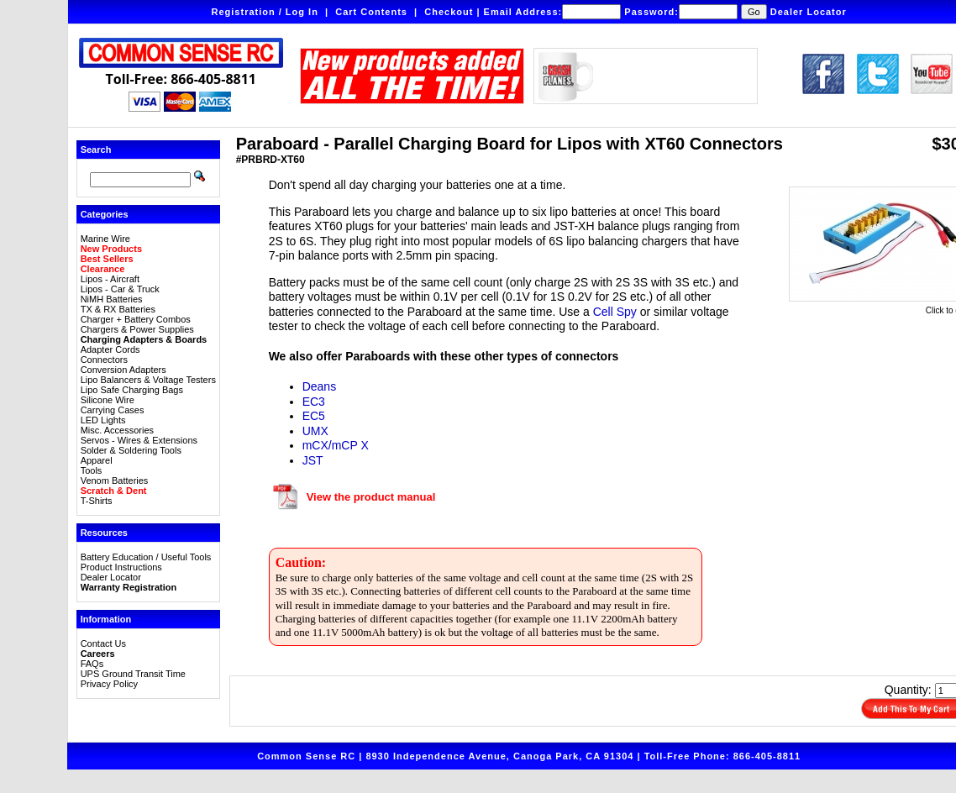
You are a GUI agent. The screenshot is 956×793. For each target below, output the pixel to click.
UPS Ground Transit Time (133, 674)
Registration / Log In (265, 12)
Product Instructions (121, 567)
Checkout (448, 12)
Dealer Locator (808, 12)
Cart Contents (371, 12)
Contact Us (103, 643)
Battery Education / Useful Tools (146, 557)
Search (96, 149)
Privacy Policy (109, 684)
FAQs (92, 664)
